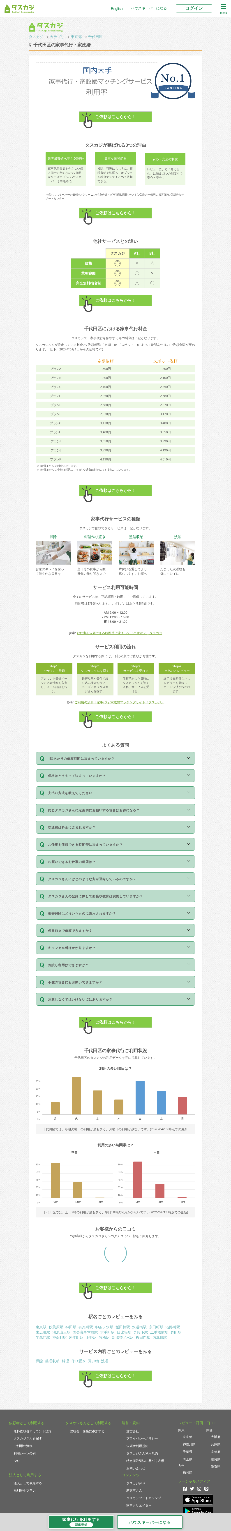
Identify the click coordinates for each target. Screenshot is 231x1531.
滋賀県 (215, 1466)
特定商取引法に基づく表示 (145, 1461)
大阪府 (215, 1437)
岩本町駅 (76, 1337)
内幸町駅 (159, 1337)
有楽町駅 (86, 1327)
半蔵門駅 (43, 1337)
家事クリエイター (139, 1505)
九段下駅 (141, 1332)
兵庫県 (215, 1444)
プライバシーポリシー (142, 1438)
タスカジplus (135, 1483)
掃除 (39, 1360)
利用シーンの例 (25, 1453)
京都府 (215, 1452)
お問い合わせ (135, 1468)
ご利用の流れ (23, 1446)
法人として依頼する (28, 1483)
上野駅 (91, 1337)
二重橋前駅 (159, 1332)
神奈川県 (189, 1444)
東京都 (76, 36)
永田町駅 (156, 1327)
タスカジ (36, 36)
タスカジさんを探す (28, 1438)
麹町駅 (176, 1332)
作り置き (78, 1360)
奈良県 (215, 1459)
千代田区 (95, 36)
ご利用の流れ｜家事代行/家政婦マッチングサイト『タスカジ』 (119, 702)
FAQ (17, 1461)
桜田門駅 (143, 1337)
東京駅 (41, 1327)
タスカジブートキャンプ (143, 1498)
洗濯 (104, 1360)
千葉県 (187, 1452)
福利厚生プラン (25, 1490)
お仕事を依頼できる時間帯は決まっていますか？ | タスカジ (119, 633)
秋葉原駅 (56, 1327)
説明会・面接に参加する (87, 1431)
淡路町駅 (173, 1327)
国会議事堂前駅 (85, 1332)
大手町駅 (107, 1332)
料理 (65, 1360)
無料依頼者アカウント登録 (32, 1431)
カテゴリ (57, 36)
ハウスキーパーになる (149, 8)
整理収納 (52, 1360)
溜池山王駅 (61, 1332)
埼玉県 (187, 1459)
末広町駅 (43, 1332)
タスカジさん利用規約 (142, 1453)
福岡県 (187, 1472)
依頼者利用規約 (137, 1446)
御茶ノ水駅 (104, 1327)
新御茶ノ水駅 (123, 1337)
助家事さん (134, 1490)
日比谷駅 (124, 1332)
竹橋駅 (104, 1337)
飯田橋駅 (123, 1327)
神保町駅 (59, 1337)
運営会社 (132, 1431)
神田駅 (70, 1327)
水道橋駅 (139, 1327)
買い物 (93, 1360)
